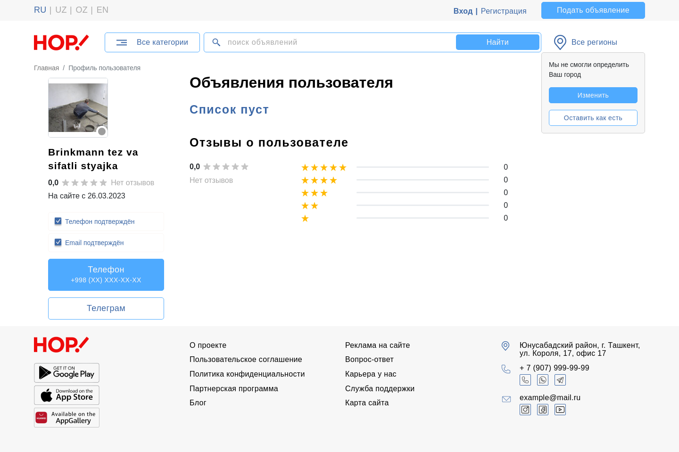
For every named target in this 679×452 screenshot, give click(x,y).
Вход (463, 11)
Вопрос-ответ (369, 359)
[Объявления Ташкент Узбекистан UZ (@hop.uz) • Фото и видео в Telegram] (560, 380)
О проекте (208, 345)
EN (103, 10)
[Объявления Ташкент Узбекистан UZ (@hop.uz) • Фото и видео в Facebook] (542, 409)
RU (40, 10)
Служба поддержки (380, 389)
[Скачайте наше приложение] (66, 373)
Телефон (106, 274)
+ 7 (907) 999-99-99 (554, 368)
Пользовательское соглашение (246, 359)
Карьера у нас (371, 374)
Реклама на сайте (377, 345)
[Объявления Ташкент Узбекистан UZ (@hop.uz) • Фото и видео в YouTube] (560, 409)
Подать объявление (593, 10)
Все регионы (594, 42)
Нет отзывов (132, 183)
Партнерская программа (234, 389)
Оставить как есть (593, 118)
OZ (81, 10)
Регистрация (504, 11)
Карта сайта (367, 403)
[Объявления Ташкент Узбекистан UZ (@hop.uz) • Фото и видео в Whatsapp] (542, 380)
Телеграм (106, 308)
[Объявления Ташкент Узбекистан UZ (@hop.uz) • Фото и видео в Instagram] (525, 409)
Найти (498, 42)
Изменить (593, 95)
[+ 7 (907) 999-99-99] (525, 380)
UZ (61, 10)
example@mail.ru (550, 398)
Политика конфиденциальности (247, 374)
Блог (198, 403)
